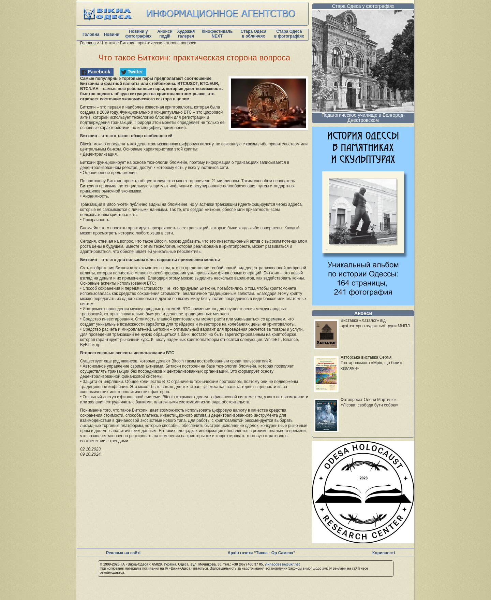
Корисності (383, 553)
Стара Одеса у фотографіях (363, 6)
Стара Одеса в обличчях (253, 34)
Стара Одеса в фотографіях (289, 34)
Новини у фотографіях (138, 34)
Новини (111, 34)
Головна (91, 34)
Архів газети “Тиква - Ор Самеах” (261, 553)
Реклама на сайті (123, 553)
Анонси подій (165, 34)
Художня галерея (186, 34)
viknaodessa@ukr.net (282, 564)
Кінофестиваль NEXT (217, 34)
